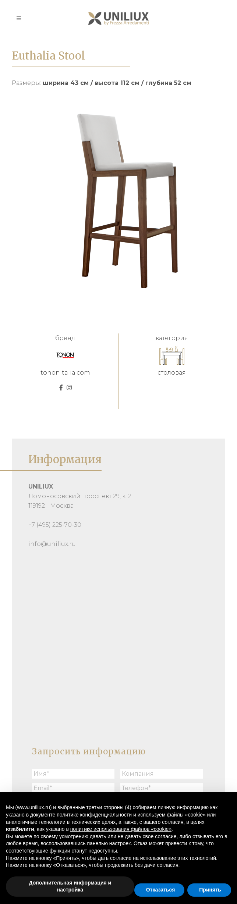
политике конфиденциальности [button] (94, 815)
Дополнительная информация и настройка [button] (70, 886)
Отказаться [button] (160, 890)
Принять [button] (210, 890)
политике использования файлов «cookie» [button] (120, 829)
